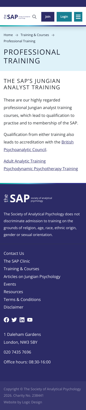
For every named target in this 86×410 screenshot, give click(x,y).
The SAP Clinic (17, 261)
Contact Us (14, 253)
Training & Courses (21, 269)
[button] (78, 17)
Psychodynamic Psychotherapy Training (41, 168)
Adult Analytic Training (25, 161)
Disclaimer (13, 307)
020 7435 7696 (17, 352)
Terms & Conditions (22, 299)
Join (47, 16)
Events (10, 284)
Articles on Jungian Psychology (32, 276)
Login (64, 16)
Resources (13, 292)
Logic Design (32, 402)
